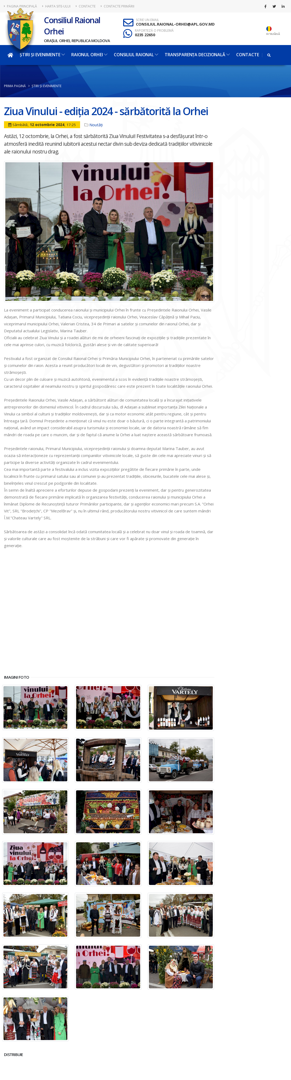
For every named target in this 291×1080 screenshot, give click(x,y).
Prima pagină (15, 86)
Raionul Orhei (89, 55)
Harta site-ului (56, 6)
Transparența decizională (197, 55)
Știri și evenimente (42, 55)
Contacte (85, 6)
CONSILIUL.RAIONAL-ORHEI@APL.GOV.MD (175, 24)
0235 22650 (145, 34)
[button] (109, 663)
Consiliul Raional (136, 55)
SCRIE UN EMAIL (147, 20)
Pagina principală (20, 6)
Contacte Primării (117, 6)
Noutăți (96, 124)
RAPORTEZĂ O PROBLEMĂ (154, 31)
